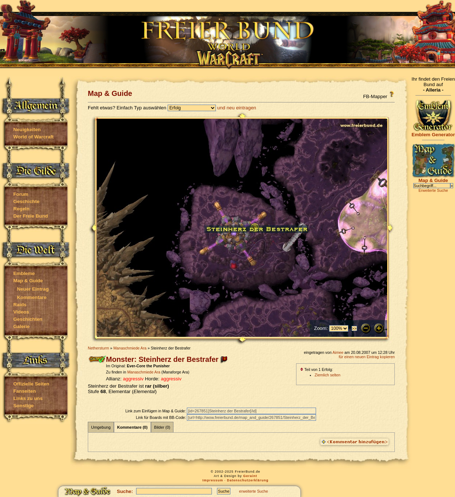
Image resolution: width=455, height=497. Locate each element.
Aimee (337, 352)
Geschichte (26, 201)
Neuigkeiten (27, 129)
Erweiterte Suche (433, 190)
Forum (20, 194)
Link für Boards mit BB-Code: (161, 417)
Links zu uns (28, 398)
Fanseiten (24, 391)
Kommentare (31, 297)
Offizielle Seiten (31, 384)
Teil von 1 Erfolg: (316, 369)
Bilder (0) (162, 427)
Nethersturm (98, 348)
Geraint (250, 476)
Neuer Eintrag (33, 289)
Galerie (21, 326)
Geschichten (27, 319)
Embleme (24, 273)
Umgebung (101, 427)
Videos (21, 312)
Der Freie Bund (30, 216)
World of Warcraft (33, 137)
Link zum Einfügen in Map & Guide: (156, 411)
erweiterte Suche (253, 491)
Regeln (21, 208)
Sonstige (23, 405)
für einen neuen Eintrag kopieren (367, 357)
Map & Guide (28, 280)
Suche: (125, 491)
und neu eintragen (236, 107)
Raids (19, 304)
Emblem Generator (433, 132)
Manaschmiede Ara (129, 348)
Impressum (212, 480)
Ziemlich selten (327, 375)
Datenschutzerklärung (248, 480)
